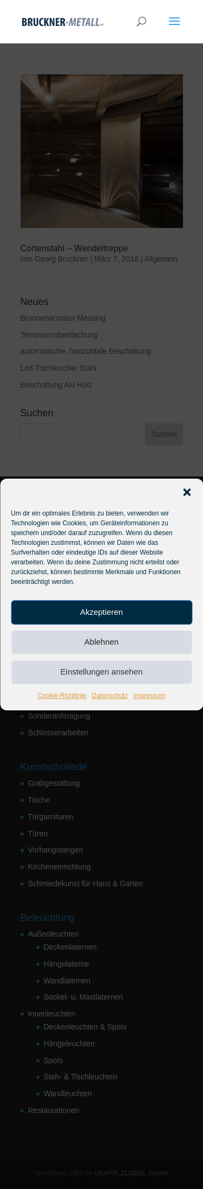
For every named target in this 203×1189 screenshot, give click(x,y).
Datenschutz (110, 696)
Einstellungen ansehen (102, 671)
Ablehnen (101, 641)
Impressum (149, 696)
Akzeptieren (101, 611)
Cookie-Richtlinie (61, 696)
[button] (186, 492)
